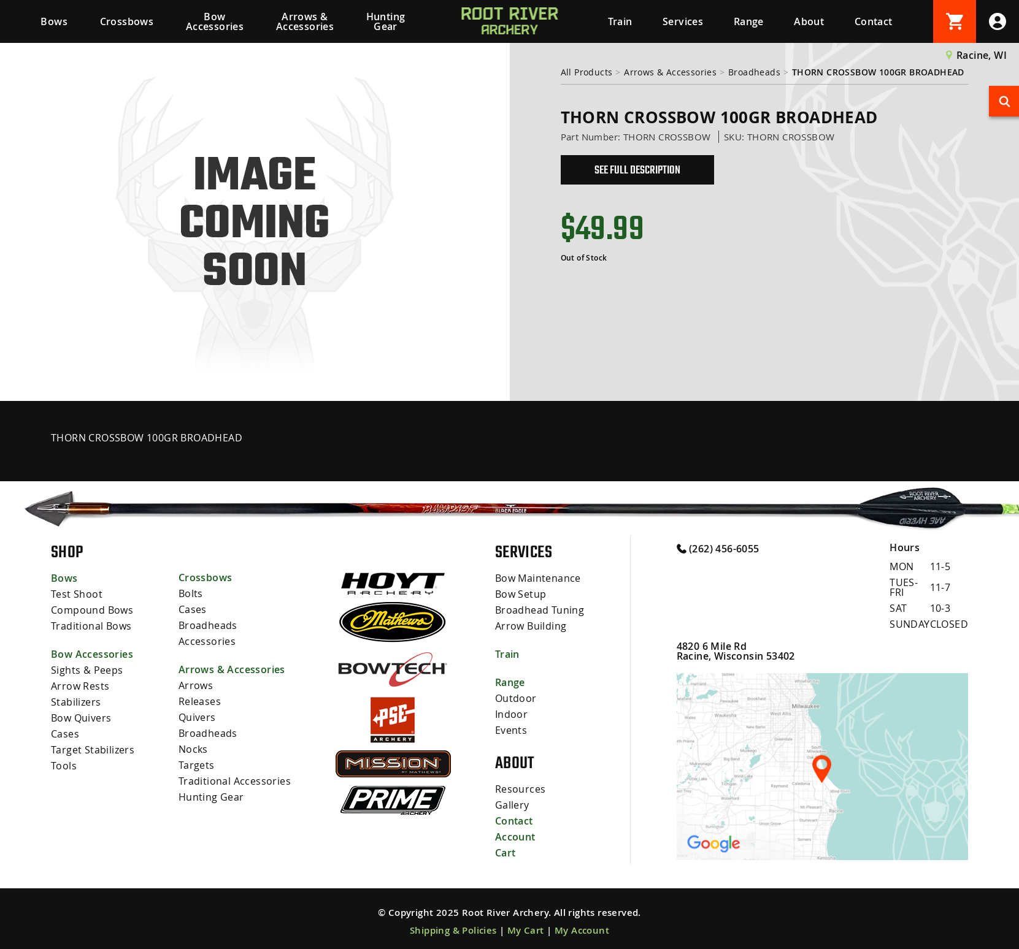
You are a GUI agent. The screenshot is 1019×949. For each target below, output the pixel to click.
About (809, 21)
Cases (65, 734)
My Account (582, 930)
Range (749, 21)
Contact (874, 21)
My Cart (525, 930)
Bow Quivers (81, 718)
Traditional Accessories (235, 781)
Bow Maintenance (538, 578)
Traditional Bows (91, 626)
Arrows (196, 685)
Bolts (191, 593)
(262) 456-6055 (718, 548)
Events (511, 730)
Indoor (511, 714)
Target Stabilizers (92, 750)
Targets (197, 765)
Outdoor (516, 698)
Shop (67, 552)
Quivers (197, 717)
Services (683, 21)
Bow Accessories (215, 21)
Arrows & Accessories (305, 21)
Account (515, 837)
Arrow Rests (80, 686)
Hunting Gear (386, 21)
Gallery (512, 805)
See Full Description (637, 170)
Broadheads (754, 72)
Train (620, 21)
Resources (520, 789)
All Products (587, 72)
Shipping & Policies (453, 930)
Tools (64, 766)
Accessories (207, 641)
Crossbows (127, 21)
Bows (53, 21)
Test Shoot (76, 594)
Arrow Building (531, 626)
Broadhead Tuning (539, 610)
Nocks (193, 749)
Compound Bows (92, 610)
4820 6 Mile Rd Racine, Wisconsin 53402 (736, 651)
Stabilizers (76, 702)
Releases (200, 701)
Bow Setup (521, 594)
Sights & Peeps (87, 670)
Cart (505, 853)
